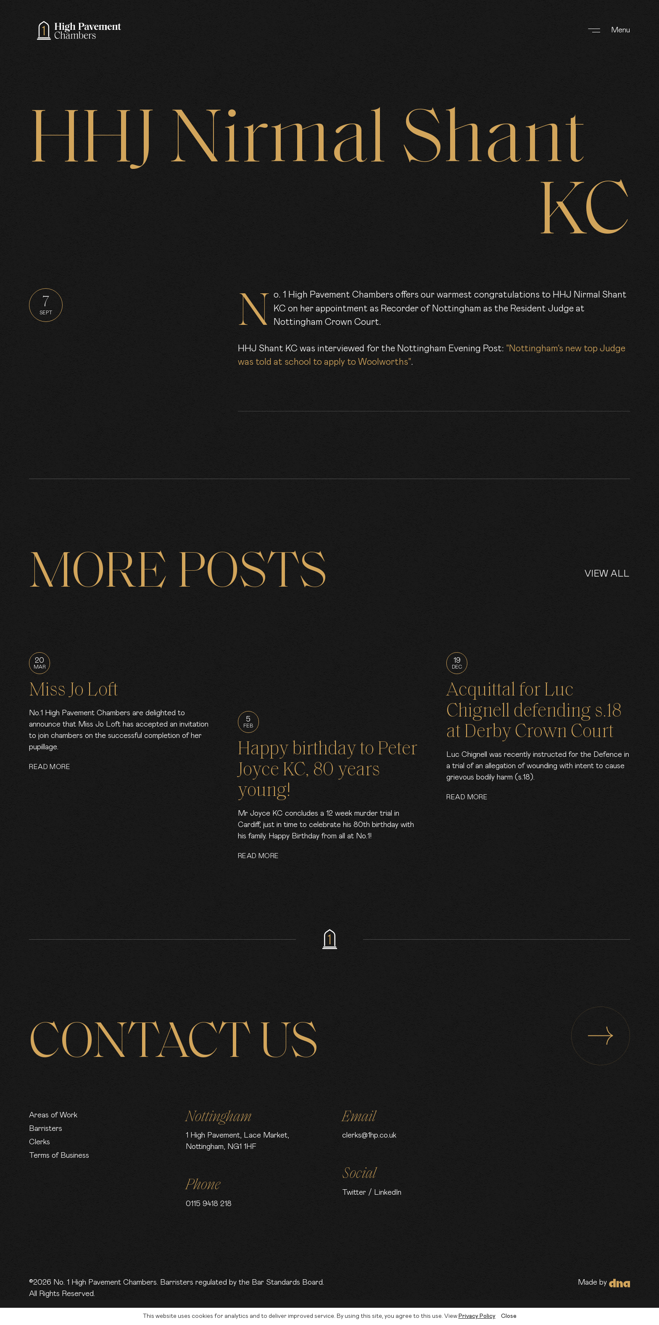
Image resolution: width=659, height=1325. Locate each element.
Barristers (45, 1129)
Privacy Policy (477, 1316)
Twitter (354, 1192)
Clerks (39, 1142)
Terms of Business (59, 1155)
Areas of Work (53, 1115)
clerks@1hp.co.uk (369, 1135)
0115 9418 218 (209, 1204)
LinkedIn (387, 1192)
